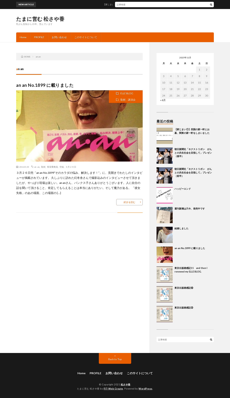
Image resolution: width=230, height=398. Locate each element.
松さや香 (125, 384)
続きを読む (129, 202)
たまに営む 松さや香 (40, 18)
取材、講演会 (127, 99)
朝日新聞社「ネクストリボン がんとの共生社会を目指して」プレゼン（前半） (193, 172)
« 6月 (163, 100)
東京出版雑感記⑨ (183, 307)
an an (37, 167)
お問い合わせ (59, 37)
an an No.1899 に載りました (45, 85)
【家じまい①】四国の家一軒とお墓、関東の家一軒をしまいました (137, 4)
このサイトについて (85, 37)
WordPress (145, 388)
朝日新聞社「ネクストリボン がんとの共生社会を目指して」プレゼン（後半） (193, 153)
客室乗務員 (52, 167)
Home (23, 37)
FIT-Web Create (113, 388)
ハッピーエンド (182, 188)
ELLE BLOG (126, 93)
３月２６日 (70, 167)
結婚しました (181, 228)
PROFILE (39, 37)
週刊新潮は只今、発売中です (189, 208)
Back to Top (115, 359)
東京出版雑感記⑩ (183, 287)
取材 (43, 167)
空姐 (61, 167)
